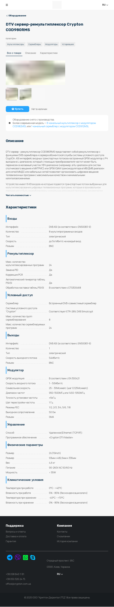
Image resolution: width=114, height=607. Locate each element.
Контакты (62, 532)
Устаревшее (68, 44)
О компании (63, 536)
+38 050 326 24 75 (15, 579)
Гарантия (11, 541)
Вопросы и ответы (16, 532)
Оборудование (17, 15)
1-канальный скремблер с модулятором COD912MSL (60, 126)
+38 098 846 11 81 (15, 574)
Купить (19, 109)
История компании (67, 541)
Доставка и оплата (16, 536)
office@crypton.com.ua (18, 584)
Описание (30, 53)
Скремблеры (34, 44)
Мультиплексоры (15, 44)
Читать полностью (19, 195)
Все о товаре (14, 53)
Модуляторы (51, 44)
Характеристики (49, 53)
